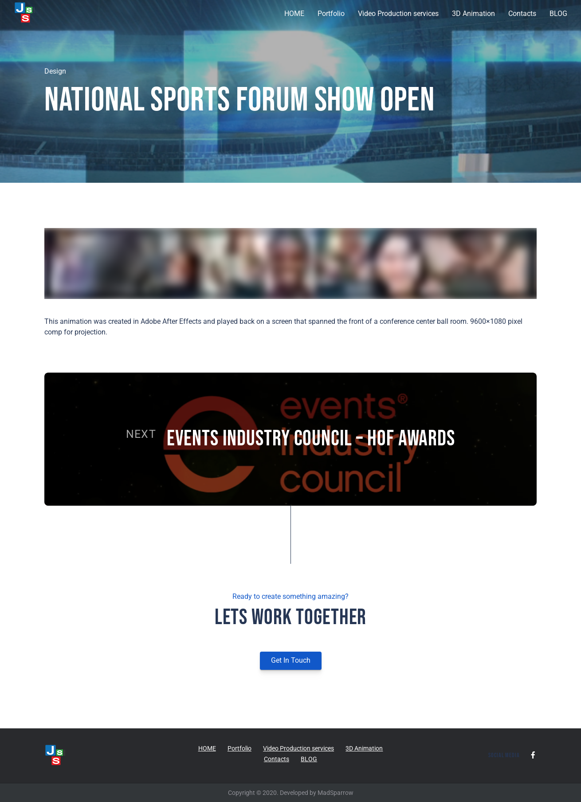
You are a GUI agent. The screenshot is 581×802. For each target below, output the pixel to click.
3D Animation (473, 13)
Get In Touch (290, 660)
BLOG (558, 13)
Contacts (522, 13)
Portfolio (331, 13)
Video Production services (398, 13)
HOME (294, 13)
